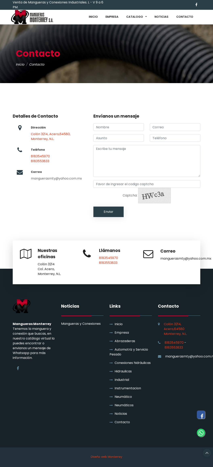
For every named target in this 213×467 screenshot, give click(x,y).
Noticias (121, 413)
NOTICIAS (161, 17)
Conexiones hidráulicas (133, 362)
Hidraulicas (123, 371)
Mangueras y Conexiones (81, 324)
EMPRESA (111, 17)
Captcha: (147, 195)
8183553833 (40, 161)
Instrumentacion (128, 388)
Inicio (20, 64)
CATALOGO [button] (135, 17)
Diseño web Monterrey (106, 457)
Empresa (122, 332)
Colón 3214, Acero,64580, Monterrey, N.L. (50, 136)
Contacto (122, 422)
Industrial (122, 379)
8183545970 (40, 156)
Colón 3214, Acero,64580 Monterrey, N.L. (175, 329)
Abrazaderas (125, 341)
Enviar (108, 211)
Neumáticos (124, 405)
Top (207, 453)
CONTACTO (184, 17)
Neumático (123, 396)
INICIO (93, 17)
